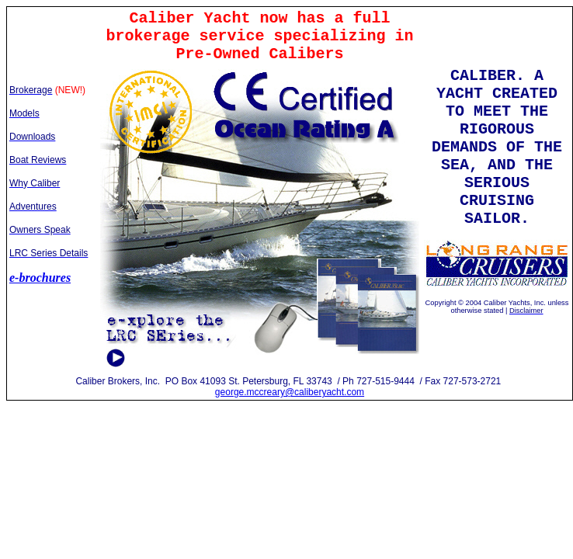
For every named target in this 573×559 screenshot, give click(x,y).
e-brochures (40, 277)
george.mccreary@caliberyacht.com (289, 392)
